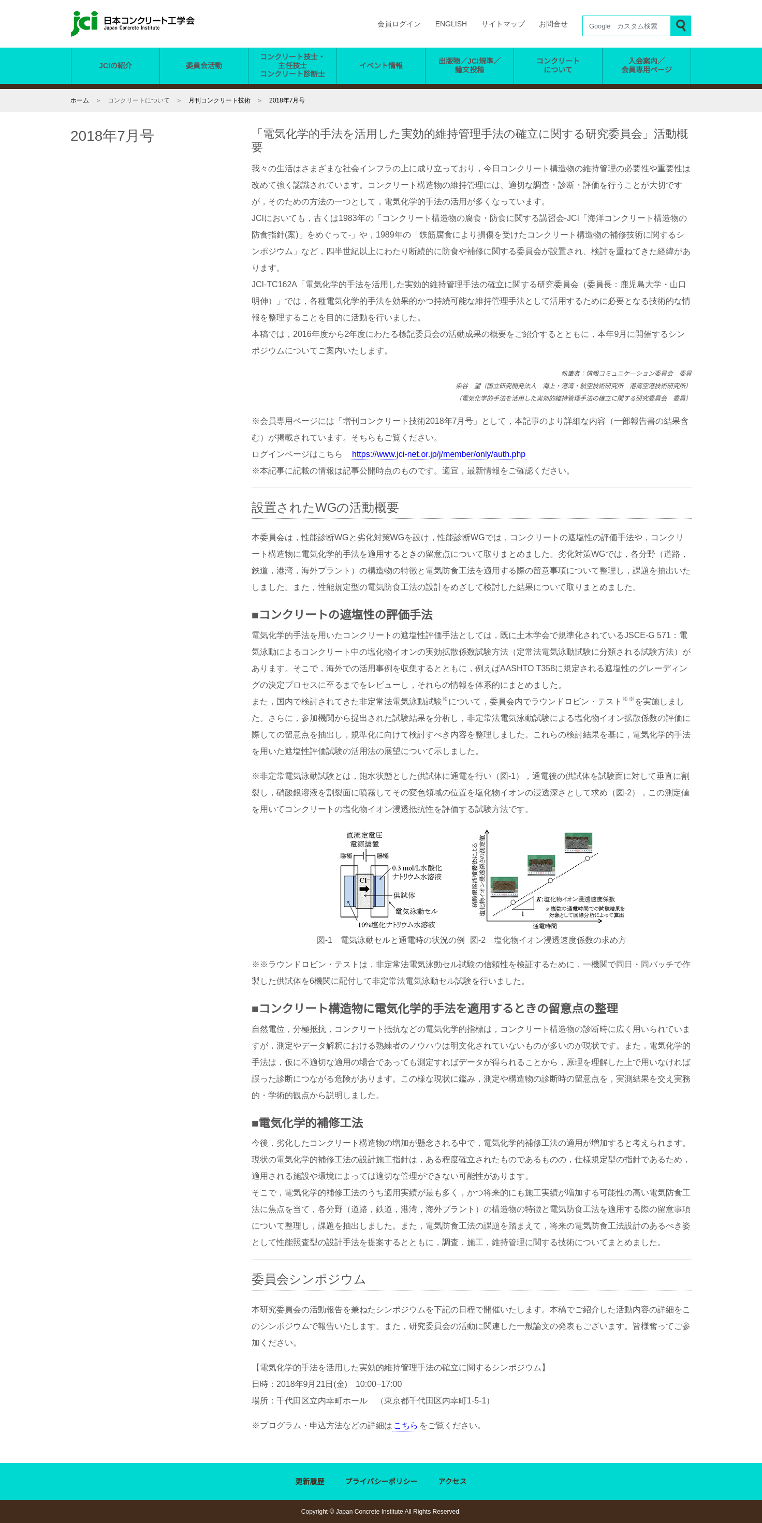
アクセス (452, 1482)
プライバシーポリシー (381, 1482)
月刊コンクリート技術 (219, 100)
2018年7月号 (287, 100)
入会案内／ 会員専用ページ (646, 65)
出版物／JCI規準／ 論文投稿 (470, 65)
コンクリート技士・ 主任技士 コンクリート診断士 (292, 66)
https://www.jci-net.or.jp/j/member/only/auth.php (449, 454)
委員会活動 (204, 66)
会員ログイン (401, 24)
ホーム (79, 100)
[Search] (626, 26)
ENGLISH (452, 24)
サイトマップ (503, 24)
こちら (405, 1426)
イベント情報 (381, 66)
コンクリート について (558, 65)
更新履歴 (310, 1482)
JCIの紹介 (115, 66)
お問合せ (553, 24)
